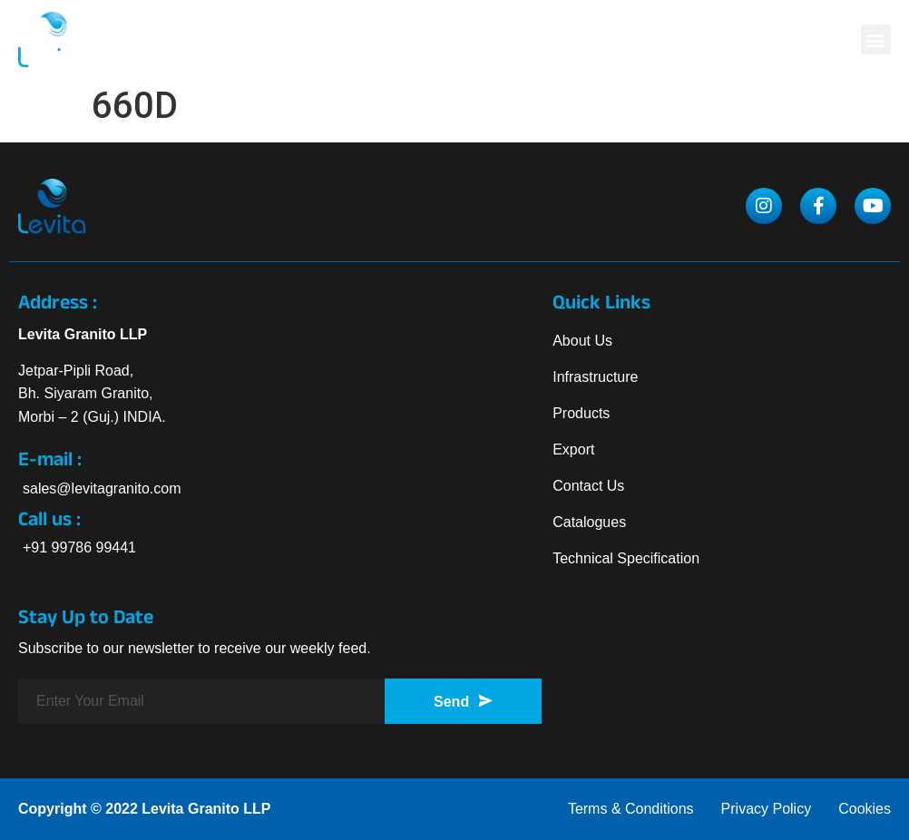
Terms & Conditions (631, 808)
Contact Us (588, 485)
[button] (876, 39)
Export (573, 449)
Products (581, 413)
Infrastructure (595, 377)
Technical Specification (625, 558)
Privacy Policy (766, 808)
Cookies (864, 808)
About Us (582, 340)
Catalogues (589, 522)
